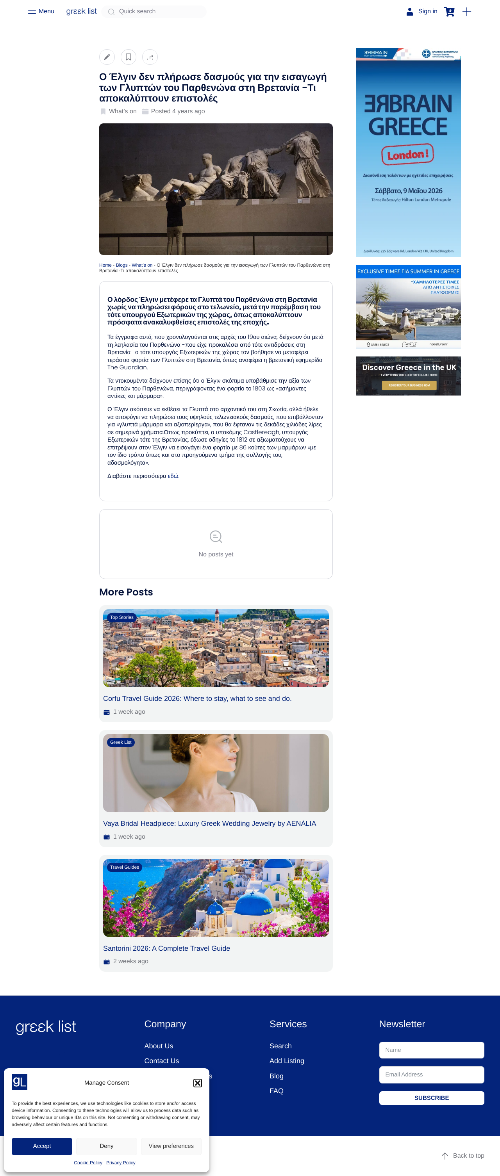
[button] (198, 1083)
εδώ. (174, 476)
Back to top (462, 1156)
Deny (106, 1146)
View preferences (171, 1146)
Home (105, 265)
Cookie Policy (88, 1162)
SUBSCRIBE (431, 1098)
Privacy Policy (121, 1162)
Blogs (122, 265)
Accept (42, 1146)
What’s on (142, 265)
